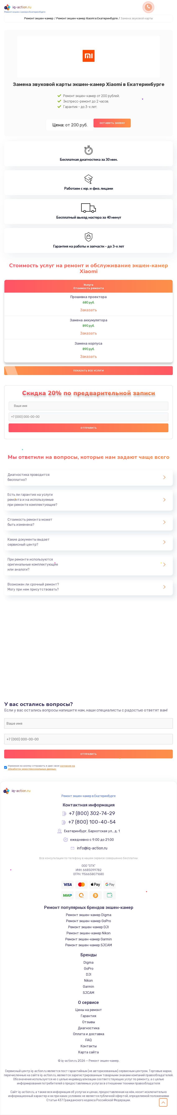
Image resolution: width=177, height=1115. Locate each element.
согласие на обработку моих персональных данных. (41, 767)
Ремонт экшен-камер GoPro (88, 921)
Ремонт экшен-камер (38, 18)
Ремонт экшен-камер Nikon (89, 933)
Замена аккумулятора (88, 320)
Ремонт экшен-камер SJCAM (88, 945)
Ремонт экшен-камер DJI (88, 927)
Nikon (88, 981)
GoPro (88, 969)
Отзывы (88, 1022)
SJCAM (88, 993)
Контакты (89, 1046)
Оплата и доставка (88, 1034)
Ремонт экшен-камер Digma (88, 915)
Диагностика (88, 1028)
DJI (88, 974)
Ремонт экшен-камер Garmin (88, 939)
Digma (88, 962)
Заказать (88, 310)
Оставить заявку (112, 123)
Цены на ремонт (88, 1010)
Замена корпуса (88, 343)
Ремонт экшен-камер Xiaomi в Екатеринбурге (87, 18)
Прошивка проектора (88, 297)
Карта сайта (88, 1052)
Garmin (88, 987)
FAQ (88, 1040)
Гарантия (88, 1016)
